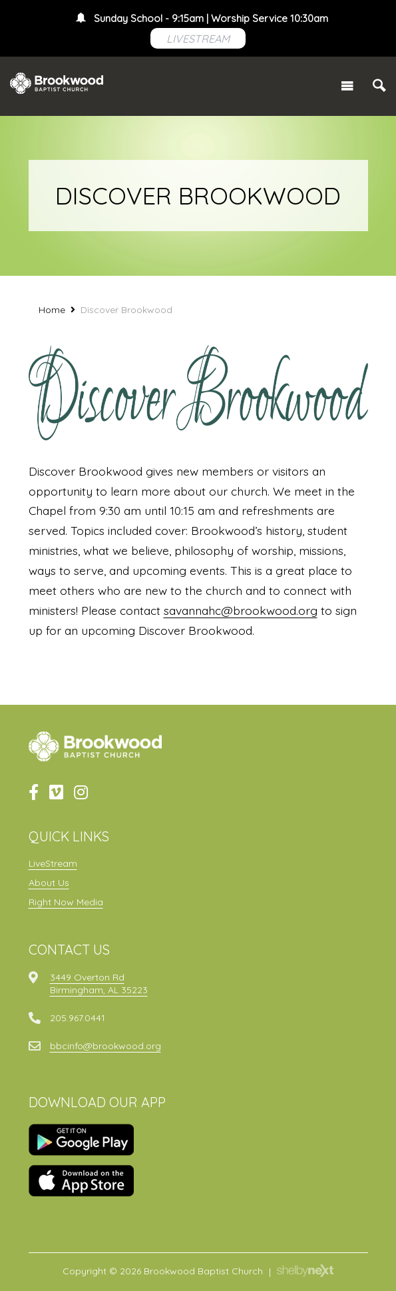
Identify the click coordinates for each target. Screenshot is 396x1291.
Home (52, 310)
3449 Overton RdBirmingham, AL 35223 (99, 983)
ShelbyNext (305, 1271)
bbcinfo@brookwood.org (105, 1046)
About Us (49, 883)
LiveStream (53, 863)
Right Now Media (66, 902)
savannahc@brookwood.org (240, 610)
